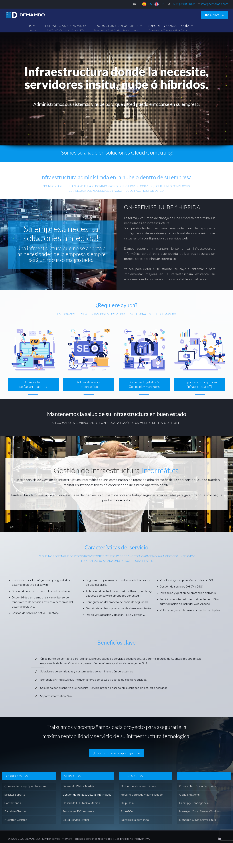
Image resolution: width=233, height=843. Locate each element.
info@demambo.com (214, 4)
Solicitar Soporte (14, 794)
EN (163, 4)
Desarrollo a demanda (135, 819)
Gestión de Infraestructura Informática (87, 794)
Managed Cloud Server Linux (197, 819)
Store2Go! (127, 811)
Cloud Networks (189, 794)
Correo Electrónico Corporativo (198, 786)
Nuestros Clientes (15, 819)
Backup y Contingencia (194, 803)
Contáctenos (12, 803)
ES (150, 4)
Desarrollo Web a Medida (78, 786)
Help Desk (127, 803)
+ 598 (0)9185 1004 (183, 4)
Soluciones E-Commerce (78, 811)
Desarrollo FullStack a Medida (81, 803)
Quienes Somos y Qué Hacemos (25, 786)
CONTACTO (214, 15)
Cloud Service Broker (76, 819)
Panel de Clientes (15, 811)
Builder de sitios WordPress (138, 786)
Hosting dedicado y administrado (142, 794)
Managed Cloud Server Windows (200, 811)
